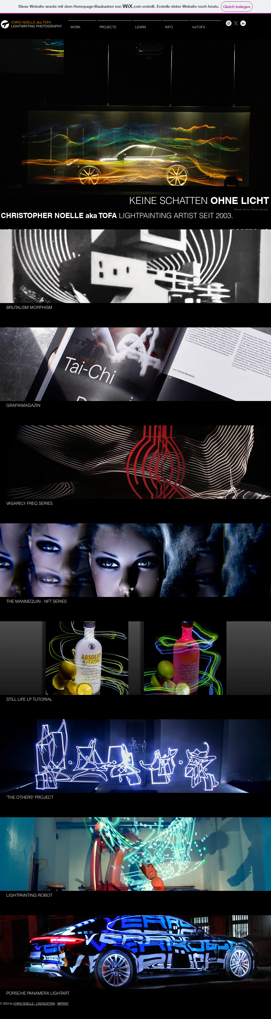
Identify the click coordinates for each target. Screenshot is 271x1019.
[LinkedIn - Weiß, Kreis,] (243, 23)
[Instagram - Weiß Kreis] (228, 23)
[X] (236, 23)
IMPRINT (63, 1003)
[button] (147, 24)
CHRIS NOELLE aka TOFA (31, 22)
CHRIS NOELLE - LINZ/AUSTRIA (34, 1003)
